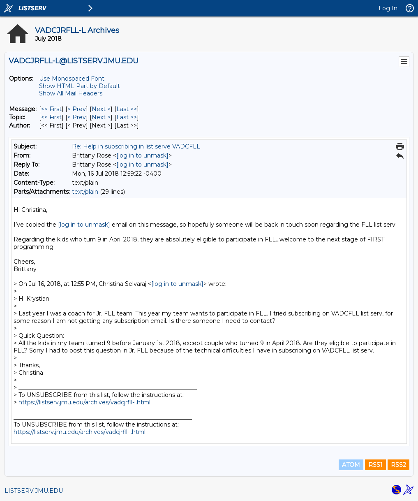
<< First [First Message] (51, 109)
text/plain (85, 191)
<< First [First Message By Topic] (51, 117)
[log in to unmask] (142, 155)
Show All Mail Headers (70, 93)
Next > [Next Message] (101, 109)
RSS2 (398, 465)
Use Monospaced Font (71, 78)
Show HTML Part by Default (79, 86)
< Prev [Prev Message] (76, 109)
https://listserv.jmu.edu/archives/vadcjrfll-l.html (84, 402)
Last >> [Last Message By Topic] (126, 117)
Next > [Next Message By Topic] (101, 117)
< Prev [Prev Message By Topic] (76, 117)
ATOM (351, 465)
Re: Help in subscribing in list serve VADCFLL (136, 146)
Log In (388, 8)
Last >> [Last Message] (126, 109)
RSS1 (375, 465)
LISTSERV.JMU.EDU (34, 490)
